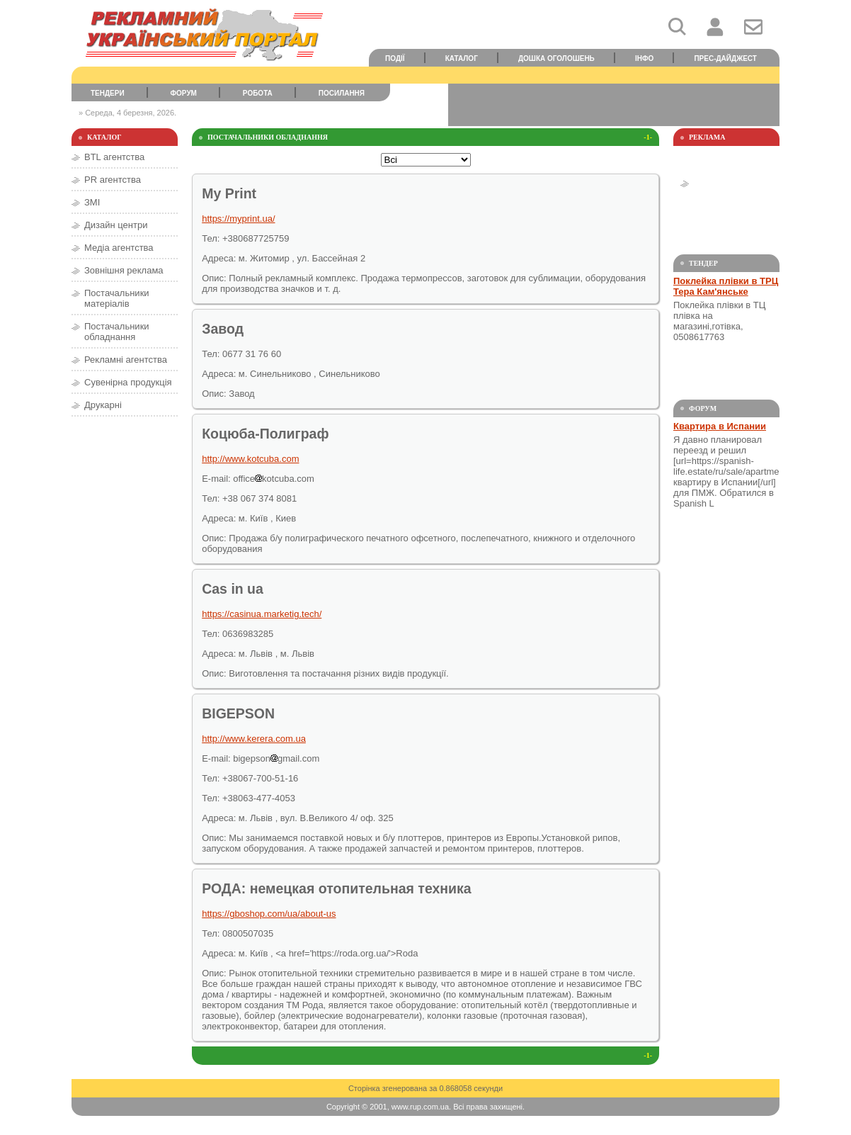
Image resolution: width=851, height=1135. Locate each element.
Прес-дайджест (725, 58)
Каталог (461, 58)
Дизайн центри (115, 225)
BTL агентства (114, 157)
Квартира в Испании (719, 426)
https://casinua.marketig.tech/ (261, 614)
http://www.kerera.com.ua (254, 738)
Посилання (342, 93)
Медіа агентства (119, 247)
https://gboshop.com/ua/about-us (269, 913)
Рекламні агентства (125, 359)
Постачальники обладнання (116, 331)
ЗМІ (92, 202)
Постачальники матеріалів (116, 298)
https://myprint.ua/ (238, 218)
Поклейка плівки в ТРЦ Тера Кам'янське (725, 286)
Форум (184, 93)
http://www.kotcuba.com (250, 458)
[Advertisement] (613, 105)
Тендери (108, 93)
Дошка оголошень (556, 58)
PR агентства (112, 179)
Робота (258, 93)
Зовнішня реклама (124, 270)
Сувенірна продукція (128, 382)
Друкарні (103, 405)
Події (395, 58)
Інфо (644, 58)
